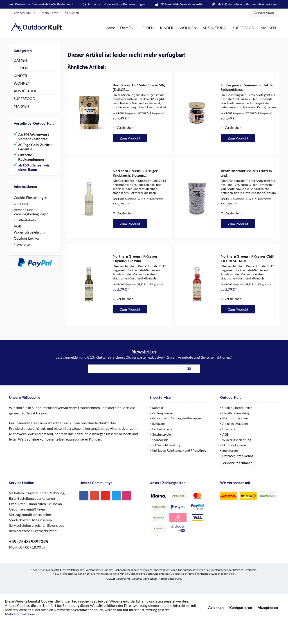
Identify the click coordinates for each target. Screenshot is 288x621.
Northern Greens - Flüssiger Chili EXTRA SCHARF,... (247, 258)
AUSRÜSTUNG (26, 91)
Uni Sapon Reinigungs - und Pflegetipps (179, 450)
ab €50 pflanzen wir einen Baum (34, 167)
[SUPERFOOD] (243, 27)
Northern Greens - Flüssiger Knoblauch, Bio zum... (135, 173)
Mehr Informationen (21, 614)
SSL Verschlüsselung (166, 445)
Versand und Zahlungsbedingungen (31, 211)
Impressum (230, 450)
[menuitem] (264, 13)
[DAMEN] (127, 27)
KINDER (20, 75)
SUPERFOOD (24, 98)
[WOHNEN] (187, 27)
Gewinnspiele (161, 434)
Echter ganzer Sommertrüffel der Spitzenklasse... (247, 87)
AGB (17, 226)
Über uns (21, 203)
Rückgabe (158, 423)
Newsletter (22, 244)
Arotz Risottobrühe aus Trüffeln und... (246, 173)
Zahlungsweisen (163, 413)
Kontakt (157, 408)
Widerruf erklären (237, 463)
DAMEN (20, 60)
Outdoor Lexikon (27, 238)
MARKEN (21, 106)
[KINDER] (166, 27)
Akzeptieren (268, 607)
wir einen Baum (268, 4)
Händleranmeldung (235, 413)
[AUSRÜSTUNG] (214, 27)
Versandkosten (94, 570)
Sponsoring (160, 440)
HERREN (21, 68)
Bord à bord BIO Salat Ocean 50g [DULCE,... (139, 87)
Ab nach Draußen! (235, 423)
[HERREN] (147, 27)
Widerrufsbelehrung (29, 232)
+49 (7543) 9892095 (28, 541)
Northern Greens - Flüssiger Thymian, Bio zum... (135, 258)
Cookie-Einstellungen (30, 197)
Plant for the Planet (236, 418)
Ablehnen (216, 607)
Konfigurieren (240, 607)
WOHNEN (22, 83)
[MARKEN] (268, 27)
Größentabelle (25, 220)
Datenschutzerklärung (237, 456)
